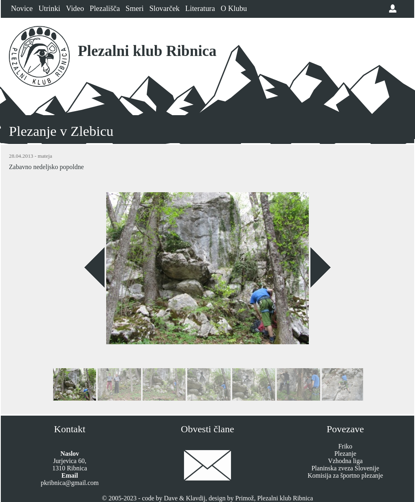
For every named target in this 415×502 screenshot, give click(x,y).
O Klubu (234, 8)
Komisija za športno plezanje (345, 475)
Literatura (200, 8)
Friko (345, 446)
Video (75, 8)
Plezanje (345, 453)
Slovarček (164, 8)
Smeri (135, 8)
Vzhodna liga (345, 460)
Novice (22, 8)
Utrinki (49, 8)
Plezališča (105, 8)
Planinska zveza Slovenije (345, 468)
